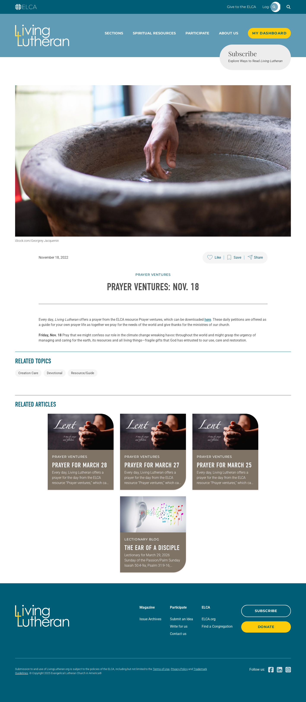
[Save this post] (234, 257)
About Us (228, 33)
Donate (266, 627)
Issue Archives (150, 619)
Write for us (178, 626)
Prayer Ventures (153, 274)
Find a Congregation (217, 626)
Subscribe (266, 611)
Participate (197, 33)
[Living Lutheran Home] (42, 35)
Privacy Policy (179, 669)
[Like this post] (214, 257)
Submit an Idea (181, 619)
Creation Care (28, 373)
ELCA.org (209, 619)
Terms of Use (161, 669)
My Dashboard (269, 33)
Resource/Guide (82, 373)
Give (241, 7)
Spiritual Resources (154, 33)
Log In (267, 7)
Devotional (54, 373)
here (208, 319)
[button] (288, 7)
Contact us (178, 634)
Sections (114, 33)
